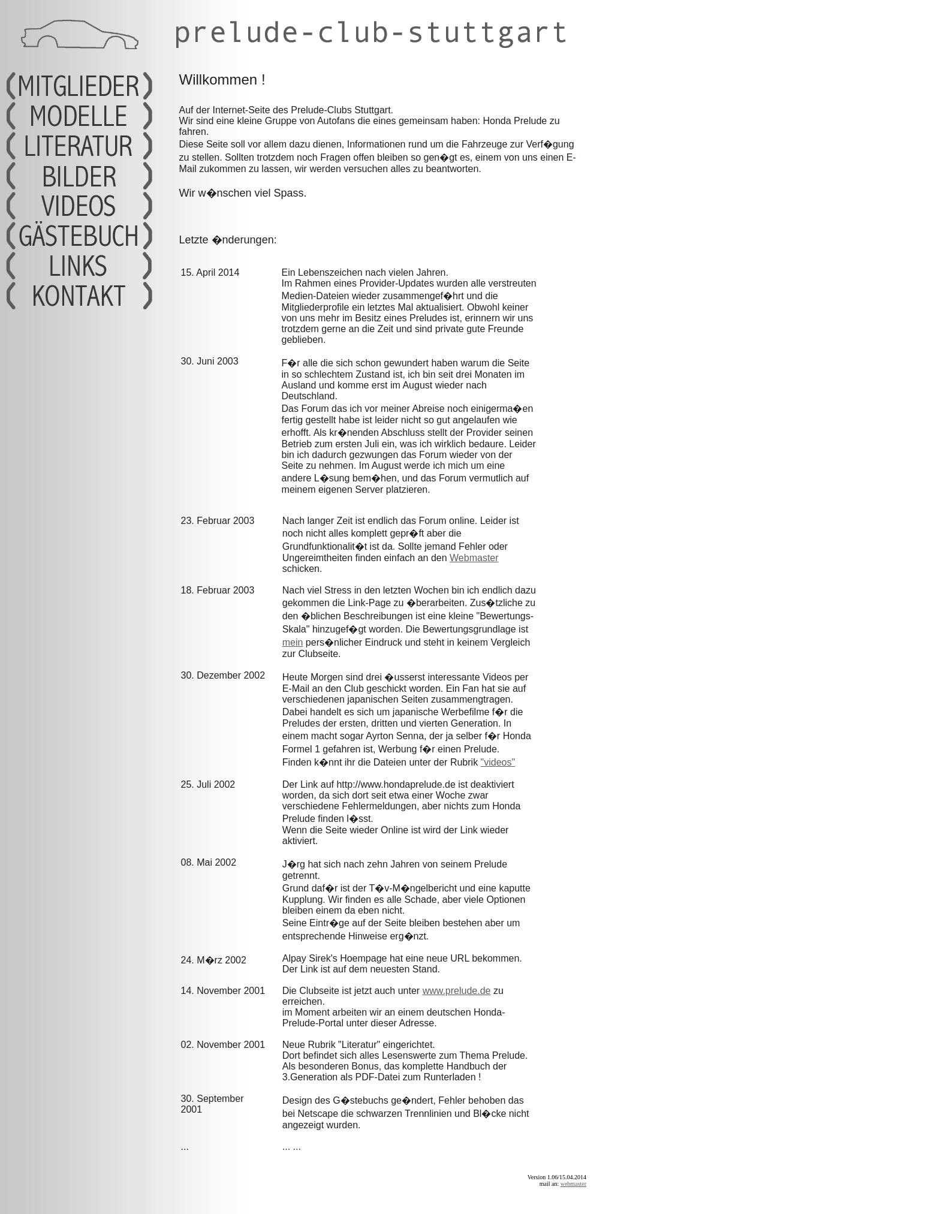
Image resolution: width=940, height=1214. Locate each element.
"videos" (498, 762)
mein (292, 642)
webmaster (573, 1183)
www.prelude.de (457, 991)
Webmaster (474, 558)
